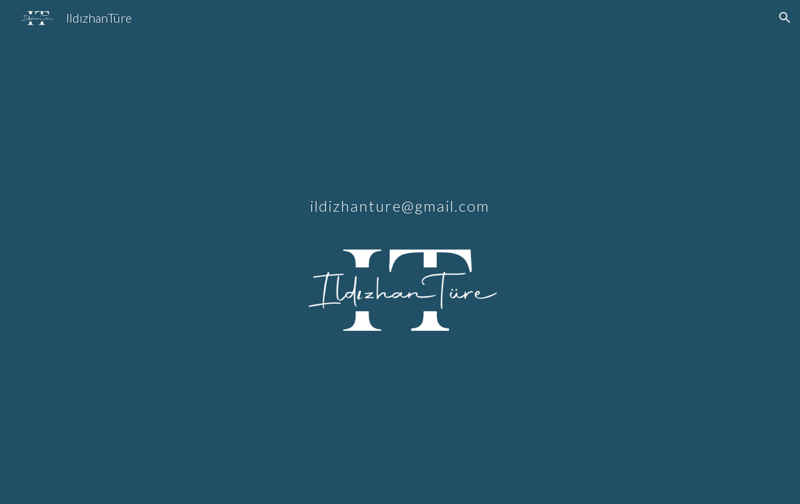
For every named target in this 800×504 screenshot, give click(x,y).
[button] (785, 18)
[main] (400, 191)
